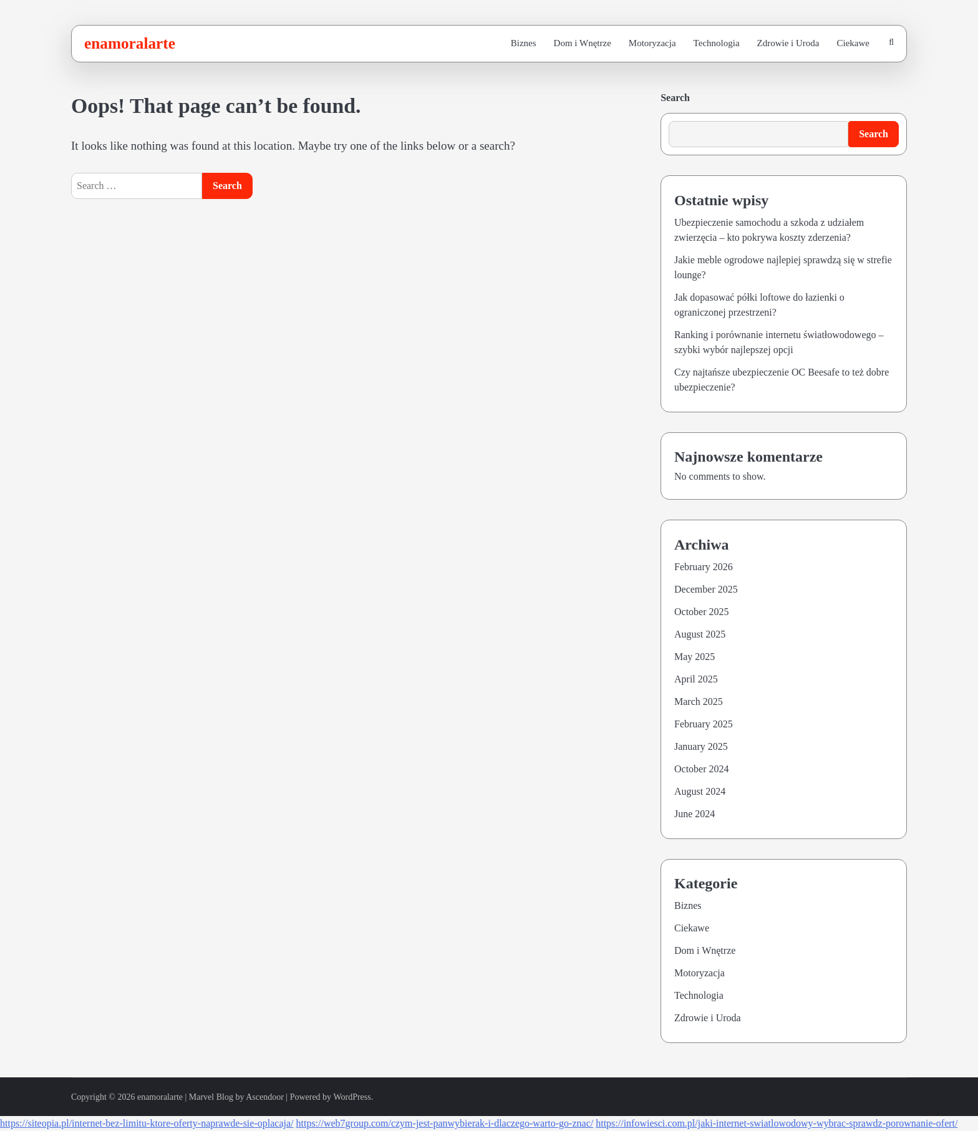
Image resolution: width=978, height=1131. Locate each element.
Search (675, 97)
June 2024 (694, 813)
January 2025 (701, 746)
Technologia (717, 43)
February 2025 (703, 724)
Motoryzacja (652, 43)
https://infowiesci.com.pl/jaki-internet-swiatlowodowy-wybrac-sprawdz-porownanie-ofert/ (776, 1123)
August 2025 (699, 634)
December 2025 (706, 589)
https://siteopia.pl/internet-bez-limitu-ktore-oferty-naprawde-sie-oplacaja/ (146, 1123)
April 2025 (696, 679)
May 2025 (694, 656)
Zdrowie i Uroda (788, 43)
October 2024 (701, 769)
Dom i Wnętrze (582, 43)
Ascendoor (265, 1097)
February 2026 (703, 566)
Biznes (523, 43)
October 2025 (701, 611)
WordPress (351, 1097)
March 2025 (698, 701)
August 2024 (699, 791)
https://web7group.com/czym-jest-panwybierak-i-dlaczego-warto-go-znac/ (444, 1123)
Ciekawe (853, 43)
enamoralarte (129, 43)
